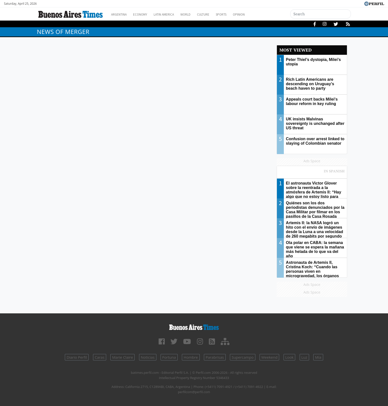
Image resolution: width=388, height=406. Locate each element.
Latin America (171, 14)
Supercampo (243, 357)
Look (289, 357)
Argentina (120, 14)
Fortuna (169, 357)
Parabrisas (215, 357)
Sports (235, 14)
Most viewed (295, 50)
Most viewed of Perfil (312, 173)
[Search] (320, 14)
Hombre (191, 357)
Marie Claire (122, 357)
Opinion (256, 14)
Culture (215, 14)
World (195, 14)
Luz (304, 357)
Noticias (148, 357)
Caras (99, 357)
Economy (144, 14)
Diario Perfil (77, 357)
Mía (318, 357)
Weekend (269, 357)
